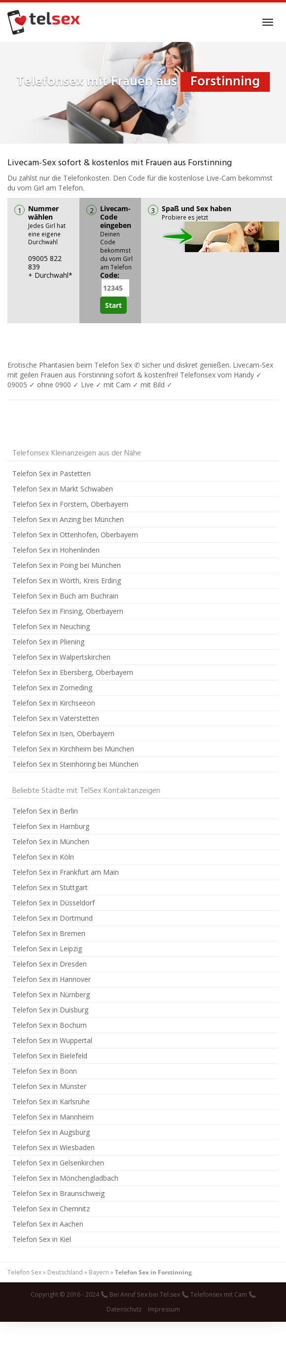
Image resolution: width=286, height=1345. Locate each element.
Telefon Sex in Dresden (49, 964)
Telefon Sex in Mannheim (53, 1116)
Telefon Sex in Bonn (44, 1071)
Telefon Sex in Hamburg (50, 826)
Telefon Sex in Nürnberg (51, 994)
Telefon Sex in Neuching (51, 626)
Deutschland (65, 1272)
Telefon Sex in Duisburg (50, 1009)
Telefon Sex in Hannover (51, 979)
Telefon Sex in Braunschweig (58, 1193)
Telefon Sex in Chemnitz (51, 1208)
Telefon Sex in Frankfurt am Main (65, 872)
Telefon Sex (24, 1272)
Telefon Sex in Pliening (48, 641)
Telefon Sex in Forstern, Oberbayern (70, 504)
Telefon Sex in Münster (49, 1086)
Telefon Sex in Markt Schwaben (62, 488)
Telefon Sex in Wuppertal (52, 1040)
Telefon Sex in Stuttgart (50, 887)
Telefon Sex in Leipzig (47, 948)
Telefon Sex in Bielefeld (49, 1055)
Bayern (99, 1272)
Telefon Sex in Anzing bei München (68, 519)
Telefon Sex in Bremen (48, 933)
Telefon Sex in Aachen (47, 1224)
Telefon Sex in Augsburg (51, 1132)
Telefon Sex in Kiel (41, 1239)
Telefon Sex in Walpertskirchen (61, 657)
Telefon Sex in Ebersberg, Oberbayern (72, 672)
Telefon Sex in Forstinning (153, 1272)
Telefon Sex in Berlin (45, 811)
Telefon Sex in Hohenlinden (56, 550)
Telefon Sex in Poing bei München (66, 565)
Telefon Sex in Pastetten (51, 473)
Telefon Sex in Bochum (49, 1025)
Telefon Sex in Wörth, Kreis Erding (66, 580)
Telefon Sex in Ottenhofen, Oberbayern (75, 534)
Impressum (164, 1309)
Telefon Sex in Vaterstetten (55, 718)
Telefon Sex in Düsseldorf (53, 902)
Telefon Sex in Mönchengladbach (65, 1178)
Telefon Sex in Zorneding (52, 687)
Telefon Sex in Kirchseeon (53, 703)
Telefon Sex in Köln (43, 856)
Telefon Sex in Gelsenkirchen (58, 1162)
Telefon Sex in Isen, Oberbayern (63, 733)
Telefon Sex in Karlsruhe (51, 1101)
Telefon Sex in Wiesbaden (53, 1147)
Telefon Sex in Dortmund (52, 918)
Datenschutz (124, 1309)
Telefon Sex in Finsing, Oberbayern (67, 611)
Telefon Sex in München (50, 841)
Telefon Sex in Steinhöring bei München (75, 764)
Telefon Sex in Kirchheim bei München (73, 748)
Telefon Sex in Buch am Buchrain (65, 595)
